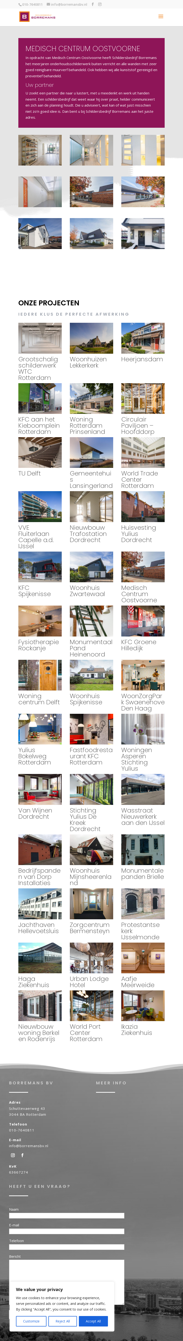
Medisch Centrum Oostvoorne (139, 593)
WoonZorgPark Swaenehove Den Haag (143, 702)
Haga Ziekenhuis (33, 981)
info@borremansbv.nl (28, 1145)
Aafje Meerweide (137, 981)
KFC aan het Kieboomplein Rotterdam (39, 425)
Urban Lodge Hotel (89, 981)
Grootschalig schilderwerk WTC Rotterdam (38, 368)
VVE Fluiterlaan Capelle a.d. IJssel (36, 536)
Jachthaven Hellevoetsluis (38, 927)
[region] (62, 1306)
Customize (31, 1321)
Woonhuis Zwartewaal (87, 590)
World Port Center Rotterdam (86, 1032)
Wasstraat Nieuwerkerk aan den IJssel (143, 816)
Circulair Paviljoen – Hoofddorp (137, 425)
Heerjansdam (142, 359)
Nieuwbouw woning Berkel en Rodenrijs (38, 1032)
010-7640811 (22, 1130)
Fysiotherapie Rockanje (38, 645)
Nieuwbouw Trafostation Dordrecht (88, 533)
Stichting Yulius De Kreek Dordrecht (85, 819)
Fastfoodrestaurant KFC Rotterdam (91, 756)
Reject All (63, 1321)
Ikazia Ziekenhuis (136, 1029)
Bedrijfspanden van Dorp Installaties (39, 876)
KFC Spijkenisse (34, 590)
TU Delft (29, 473)
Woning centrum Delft (39, 699)
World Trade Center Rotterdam (139, 479)
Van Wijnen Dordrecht (35, 813)
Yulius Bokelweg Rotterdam (34, 756)
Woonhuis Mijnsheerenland (91, 876)
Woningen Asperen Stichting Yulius (136, 759)
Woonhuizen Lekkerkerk (88, 362)
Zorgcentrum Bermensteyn (90, 927)
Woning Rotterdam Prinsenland (87, 425)
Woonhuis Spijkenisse (86, 699)
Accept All (93, 1321)
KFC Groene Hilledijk (138, 645)
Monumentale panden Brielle (142, 873)
